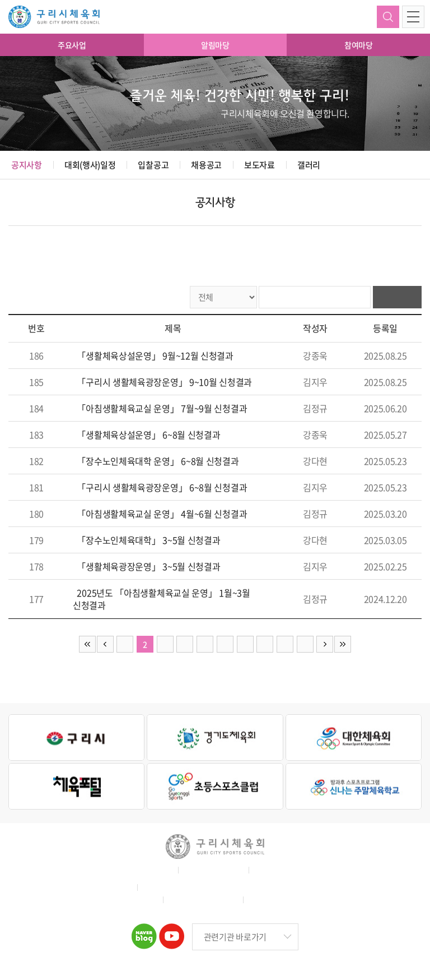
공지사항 (26, 165)
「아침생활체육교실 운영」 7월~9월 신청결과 (162, 408)
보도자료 (259, 165)
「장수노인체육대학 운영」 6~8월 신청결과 (158, 461)
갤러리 (308, 165)
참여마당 (358, 44)
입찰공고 (153, 165)
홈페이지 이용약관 (141, 870)
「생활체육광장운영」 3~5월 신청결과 (148, 566)
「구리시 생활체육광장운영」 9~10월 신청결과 (164, 382)
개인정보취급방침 (212, 870)
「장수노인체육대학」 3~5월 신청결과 (148, 540)
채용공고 (206, 165)
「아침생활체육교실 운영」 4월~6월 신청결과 (162, 513)
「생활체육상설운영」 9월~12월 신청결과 (155, 355)
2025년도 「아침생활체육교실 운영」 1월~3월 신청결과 (161, 599)
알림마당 (215, 44)
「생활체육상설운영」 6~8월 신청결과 (148, 434)
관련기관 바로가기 (235, 937)
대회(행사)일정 (90, 165)
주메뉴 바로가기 (0, 0)
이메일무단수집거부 (286, 870)
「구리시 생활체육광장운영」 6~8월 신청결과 (162, 487)
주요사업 (72, 44)
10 (305, 644)
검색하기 (388, 17)
